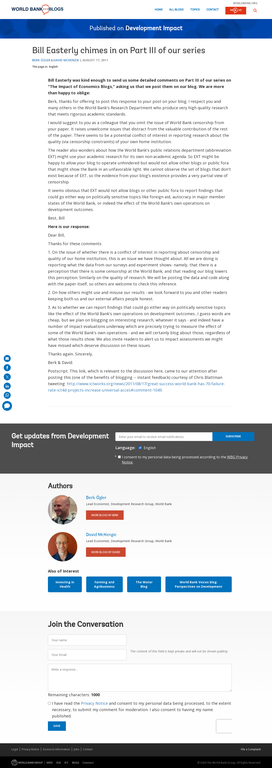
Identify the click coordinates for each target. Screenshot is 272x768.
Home (159, 9)
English (53, 67)
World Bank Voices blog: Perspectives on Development (198, 584)
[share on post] (7, 376)
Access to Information (56, 749)
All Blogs (176, 9)
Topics (195, 9)
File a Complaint (251, 749)
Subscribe (233, 436)
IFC (66, 762)
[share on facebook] (7, 367)
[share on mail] (7, 358)
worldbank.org (245, 3)
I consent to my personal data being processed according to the (185, 460)
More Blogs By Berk (104, 515)
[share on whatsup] (7, 395)
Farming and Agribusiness (104, 584)
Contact (212, 9)
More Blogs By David (105, 552)
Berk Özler (41, 60)
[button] (255, 10)
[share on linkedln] (7, 386)
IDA (58, 762)
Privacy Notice (94, 703)
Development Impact (154, 29)
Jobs (76, 749)
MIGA (75, 762)
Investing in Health (65, 584)
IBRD (49, 762)
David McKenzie (66, 60)
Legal (14, 749)
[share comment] (7, 406)
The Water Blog (144, 584)
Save (56, 726)
